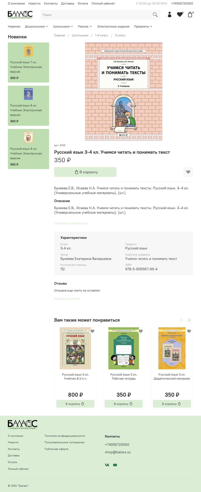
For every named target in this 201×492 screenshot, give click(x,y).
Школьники (63, 26)
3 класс (120, 35)
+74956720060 (182, 3)
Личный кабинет (103, 3)
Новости (34, 3)
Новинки (14, 26)
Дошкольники (36, 26)
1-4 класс (101, 35)
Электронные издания (113, 26)
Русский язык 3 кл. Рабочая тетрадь (123, 376)
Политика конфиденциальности (65, 436)
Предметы (143, 26)
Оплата (83, 3)
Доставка (67, 3)
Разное (85, 26)
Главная (59, 35)
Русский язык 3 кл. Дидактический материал (172, 376)
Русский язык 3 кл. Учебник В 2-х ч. (75, 376)
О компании (16, 3)
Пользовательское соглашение (64, 442)
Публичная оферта (56, 449)
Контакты (51, 3)
